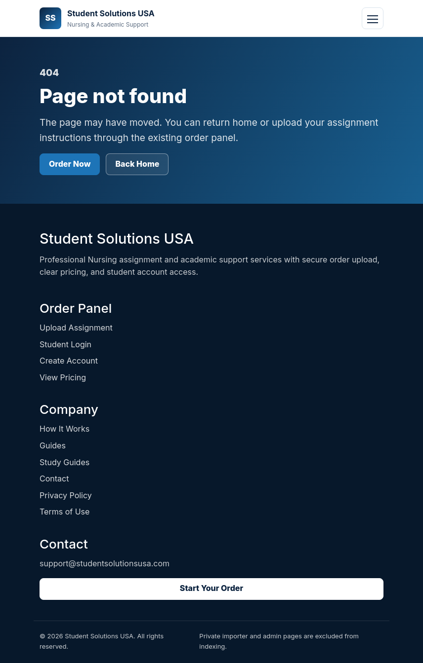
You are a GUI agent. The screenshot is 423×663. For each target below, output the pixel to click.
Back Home (137, 164)
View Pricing (63, 377)
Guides (53, 445)
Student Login (65, 344)
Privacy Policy (66, 495)
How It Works (64, 429)
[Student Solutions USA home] (97, 18)
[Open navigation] (372, 18)
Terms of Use (64, 511)
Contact (54, 478)
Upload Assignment (76, 327)
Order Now (69, 164)
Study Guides (64, 462)
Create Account (69, 361)
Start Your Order (211, 588)
